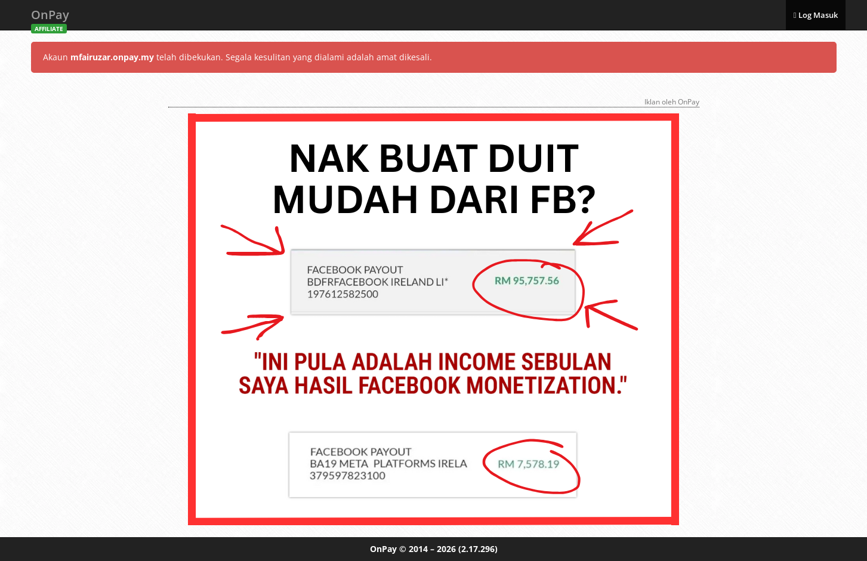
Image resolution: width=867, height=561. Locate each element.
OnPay (50, 18)
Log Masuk (816, 15)
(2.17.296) (478, 548)
